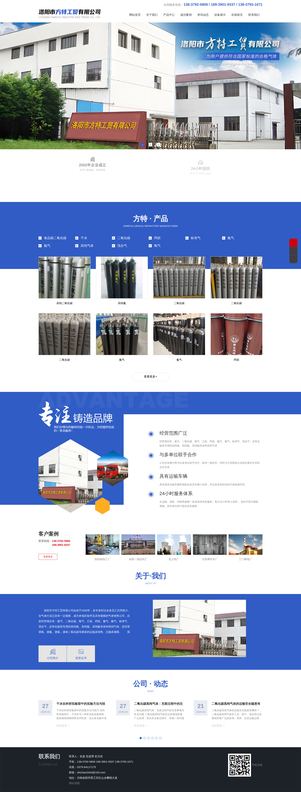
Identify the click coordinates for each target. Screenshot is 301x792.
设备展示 (220, 14)
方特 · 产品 (150, 211)
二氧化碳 (123, 230)
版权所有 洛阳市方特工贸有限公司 (154, 787)
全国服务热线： (213, 4)
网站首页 (135, 14)
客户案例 (49, 526)
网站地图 (74, 775)
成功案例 (186, 14)
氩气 (47, 238)
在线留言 (237, 14)
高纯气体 (87, 238)
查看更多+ (150, 368)
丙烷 (157, 230)
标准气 (195, 230)
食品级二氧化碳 (55, 230)
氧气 (157, 238)
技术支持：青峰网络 (187, 787)
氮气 (231, 230)
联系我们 (254, 14)
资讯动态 (203, 14)
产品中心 (169, 14)
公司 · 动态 (150, 676)
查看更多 (48, 548)
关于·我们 (150, 568)
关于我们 (152, 14)
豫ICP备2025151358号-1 (117, 787)
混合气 (122, 238)
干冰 (84, 230)
